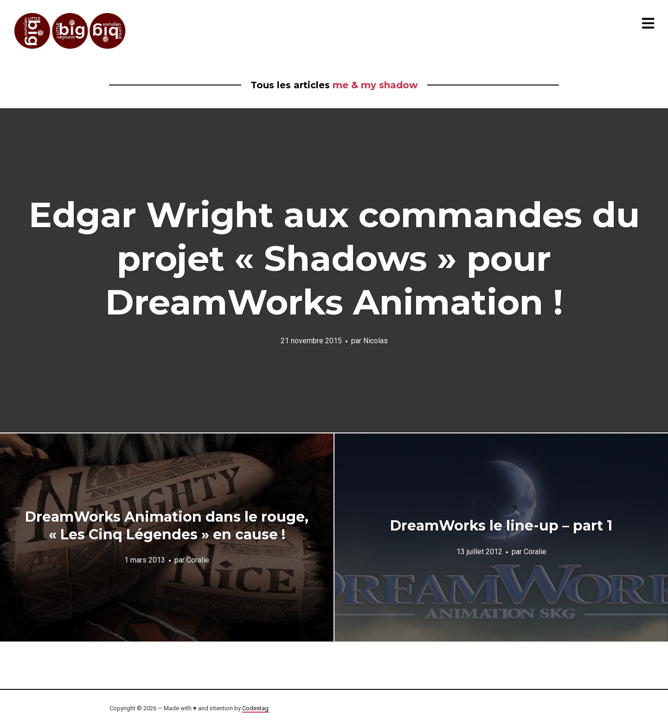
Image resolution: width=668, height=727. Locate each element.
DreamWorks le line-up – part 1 (501, 525)
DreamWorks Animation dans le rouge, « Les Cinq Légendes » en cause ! (166, 525)
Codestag (255, 708)
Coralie (197, 560)
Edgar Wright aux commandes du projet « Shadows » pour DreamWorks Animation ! (334, 258)
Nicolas (375, 340)
